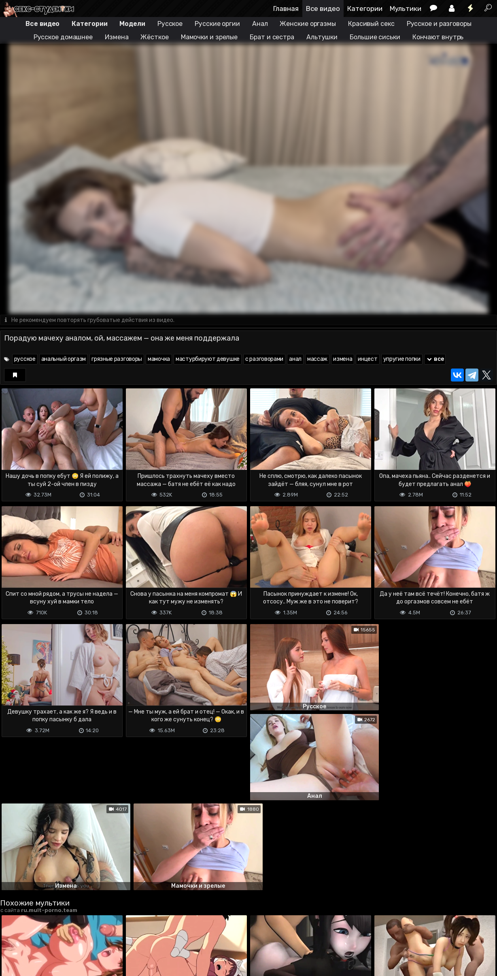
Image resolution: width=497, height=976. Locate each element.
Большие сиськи (375, 37)
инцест (367, 359)
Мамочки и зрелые (209, 37)
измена (342, 359)
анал (295, 359)
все (435, 359)
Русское (170, 24)
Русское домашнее (63, 37)
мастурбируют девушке (208, 359)
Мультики (405, 8)
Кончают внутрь (438, 37)
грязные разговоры (116, 359)
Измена (116, 37)
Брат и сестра (272, 37)
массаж (317, 359)
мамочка (159, 359)
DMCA (13, 956)
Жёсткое (154, 37)
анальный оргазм (63, 359)
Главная (286, 8)
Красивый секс (371, 24)
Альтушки (322, 37)
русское (25, 359)
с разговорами (264, 359)
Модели (132, 24)
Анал (260, 24)
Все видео (323, 8)
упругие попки (402, 359)
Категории (364, 8)
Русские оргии (217, 24)
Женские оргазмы (308, 24)
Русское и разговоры (439, 24)
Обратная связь (84, 956)
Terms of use (41, 956)
